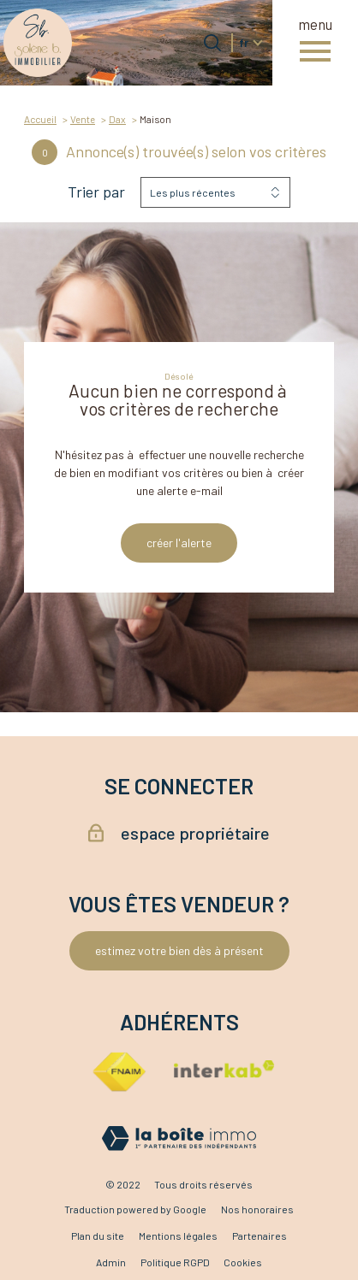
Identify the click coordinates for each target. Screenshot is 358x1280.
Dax (117, 119)
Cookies (243, 1262)
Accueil (40, 119)
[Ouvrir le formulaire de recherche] (212, 42)
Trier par (96, 192)
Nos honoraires (257, 1209)
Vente (82, 119)
